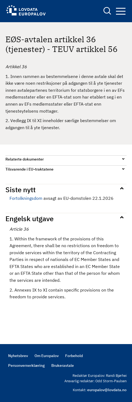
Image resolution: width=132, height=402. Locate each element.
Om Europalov (46, 355)
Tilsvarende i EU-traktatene (29, 169)
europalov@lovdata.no (107, 389)
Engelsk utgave (29, 218)
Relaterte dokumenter (24, 159)
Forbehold (74, 355)
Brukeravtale (62, 365)
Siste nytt (20, 189)
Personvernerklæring (26, 365)
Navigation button (120, 11)
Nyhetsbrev (18, 355)
